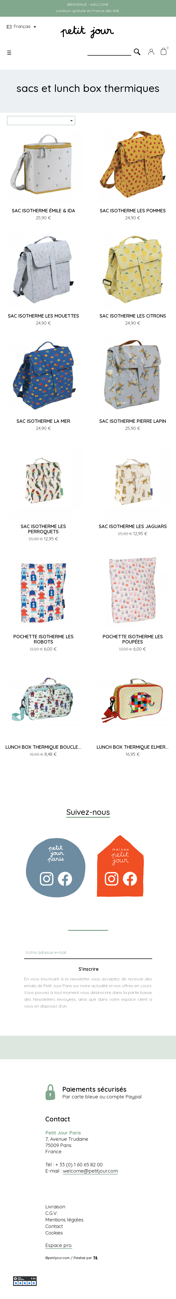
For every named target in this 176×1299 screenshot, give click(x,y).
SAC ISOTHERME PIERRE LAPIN (132, 421)
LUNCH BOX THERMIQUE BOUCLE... (43, 747)
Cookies (54, 1233)
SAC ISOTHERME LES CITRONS (133, 316)
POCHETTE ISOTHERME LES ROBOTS (43, 639)
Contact (54, 1226)
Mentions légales (64, 1219)
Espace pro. (58, 1245)
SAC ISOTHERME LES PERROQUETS (43, 529)
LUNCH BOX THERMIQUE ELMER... (133, 747)
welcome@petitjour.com (90, 1171)
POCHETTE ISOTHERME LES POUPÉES (133, 639)
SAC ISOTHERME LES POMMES (133, 211)
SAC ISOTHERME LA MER (43, 421)
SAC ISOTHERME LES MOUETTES (43, 316)
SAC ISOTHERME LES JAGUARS (133, 526)
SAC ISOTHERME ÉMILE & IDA (43, 211)
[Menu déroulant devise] (22, 27)
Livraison (55, 1206)
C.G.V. (51, 1213)
